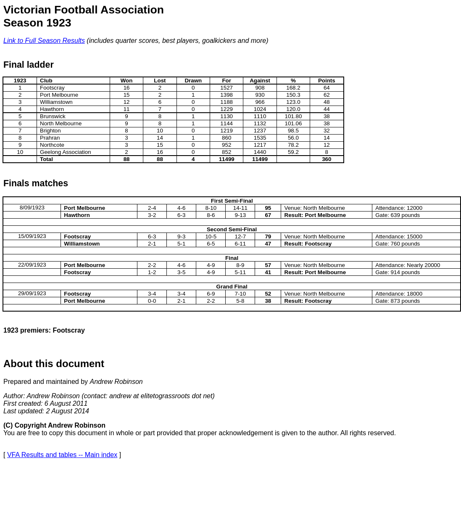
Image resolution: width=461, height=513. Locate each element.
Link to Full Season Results (44, 40)
